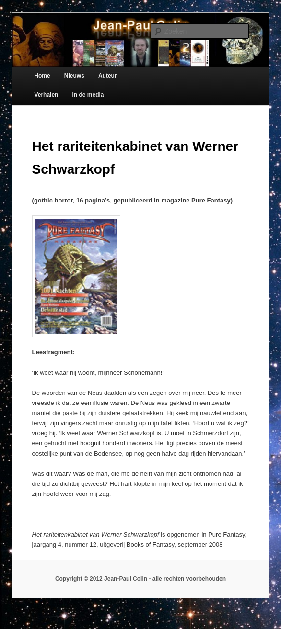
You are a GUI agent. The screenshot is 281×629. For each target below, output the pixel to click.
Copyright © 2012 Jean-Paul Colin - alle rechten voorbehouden (140, 578)
